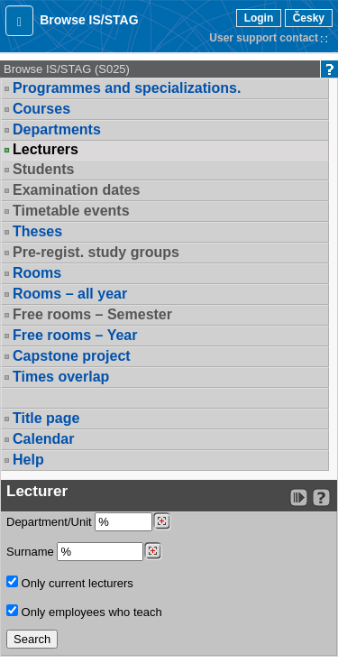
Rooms (37, 273)
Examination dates (76, 190)
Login (259, 18)
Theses (37, 231)
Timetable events (71, 210)
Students (43, 169)
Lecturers (45, 150)
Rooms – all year (70, 293)
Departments (57, 129)
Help (28, 459)
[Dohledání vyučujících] (152, 551)
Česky (308, 18)
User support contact (263, 38)
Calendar (43, 439)
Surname (84, 551)
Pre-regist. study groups (96, 252)
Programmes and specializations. (127, 88)
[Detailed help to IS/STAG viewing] (321, 497)
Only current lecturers (69, 583)
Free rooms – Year (75, 335)
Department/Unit (88, 521)
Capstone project (72, 356)
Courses (41, 108)
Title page (46, 418)
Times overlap (61, 376)
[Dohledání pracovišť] (161, 521)
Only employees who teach (84, 611)
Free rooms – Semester (92, 314)
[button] (19, 20)
